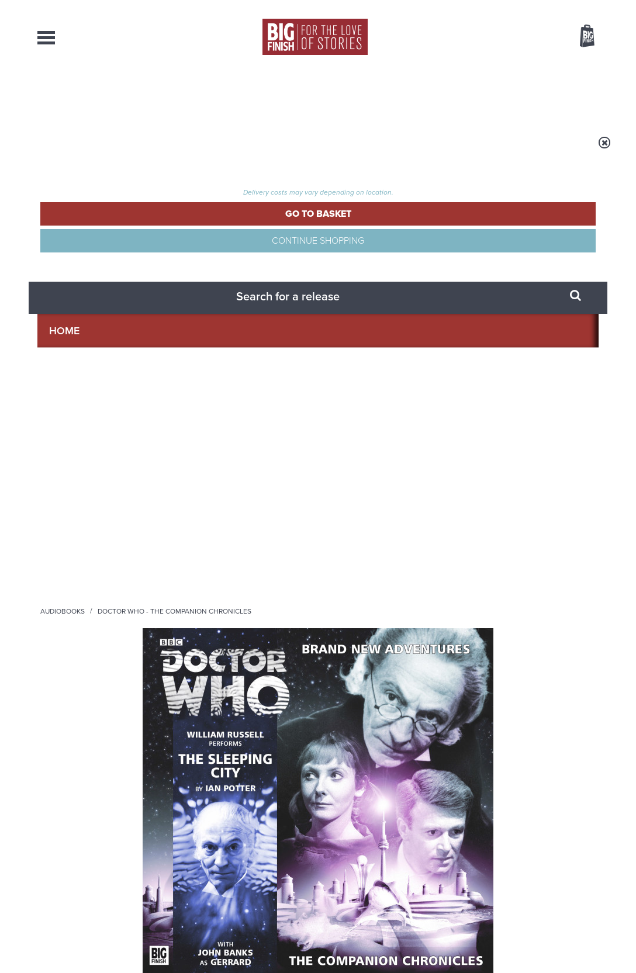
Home (105, 150)
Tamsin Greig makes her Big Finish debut (210, 849)
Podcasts (432, 93)
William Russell (66, 474)
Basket (580, 37)
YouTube (473, 589)
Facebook (370, 589)
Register (571, 7)
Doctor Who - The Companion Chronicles (263, 150)
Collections (196, 93)
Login (534, 7)
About (503, 93)
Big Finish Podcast (446, 599)
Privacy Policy (62, 641)
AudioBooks (100, 93)
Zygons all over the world (495, 723)
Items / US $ (525, 37)
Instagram (436, 589)
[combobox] (492, 67)
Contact (570, 93)
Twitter (403, 589)
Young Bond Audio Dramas (208, 723)
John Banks (59, 498)
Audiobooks (151, 150)
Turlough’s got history (485, 840)
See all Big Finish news (539, 703)
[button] (431, 311)
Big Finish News (91, 701)
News (363, 93)
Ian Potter (384, 217)
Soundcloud (523, 589)
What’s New (290, 93)
